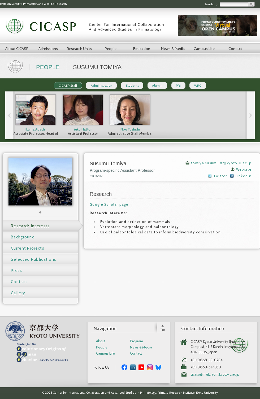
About (100, 341)
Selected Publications (33, 259)
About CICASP (16, 48)
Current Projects (27, 248)
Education (141, 48)
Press (16, 270)
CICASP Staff (68, 85)
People (110, 48)
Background (23, 237)
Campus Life (204, 48)
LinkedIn (244, 176)
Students (132, 85)
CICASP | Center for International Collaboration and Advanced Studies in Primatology (87, 26)
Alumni (157, 85)
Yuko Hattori (82, 129)
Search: (209, 4)
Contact (235, 48)
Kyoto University (10, 4)
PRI (178, 85)
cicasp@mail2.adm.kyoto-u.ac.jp (214, 374)
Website (244, 169)
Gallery (18, 293)
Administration (101, 85)
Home (16, 66)
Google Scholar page (109, 204)
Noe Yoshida (130, 129)
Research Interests (30, 226)
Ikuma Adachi (35, 129)
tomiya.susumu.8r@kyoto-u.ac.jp (221, 163)
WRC (197, 85)
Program (136, 341)
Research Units (79, 48)
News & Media (173, 48)
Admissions (48, 48)
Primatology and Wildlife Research (45, 4)
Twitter (220, 176)
